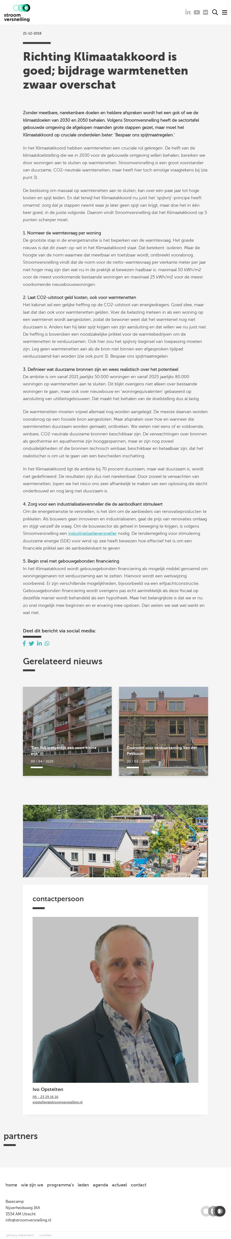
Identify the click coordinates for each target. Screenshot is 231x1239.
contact (138, 1184)
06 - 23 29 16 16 (45, 1097)
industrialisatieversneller (92, 533)
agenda (100, 1184)
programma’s (60, 1184)
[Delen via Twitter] (31, 644)
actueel (119, 1184)
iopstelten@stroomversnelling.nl (58, 1102)
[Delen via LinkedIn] (39, 644)
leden (83, 1184)
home (11, 1184)
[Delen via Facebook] (24, 644)
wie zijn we (32, 1184)
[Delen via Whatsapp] (47, 644)
